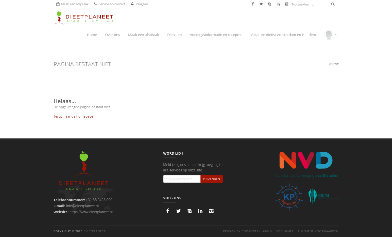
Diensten (174, 34)
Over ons (112, 34)
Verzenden (211, 179)
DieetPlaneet (94, 231)
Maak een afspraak (143, 34)
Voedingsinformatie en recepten (216, 34)
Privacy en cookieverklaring (247, 231)
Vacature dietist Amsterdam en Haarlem (283, 34)
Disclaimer (285, 231)
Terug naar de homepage (73, 116)
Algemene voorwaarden (318, 231)
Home (92, 34)
